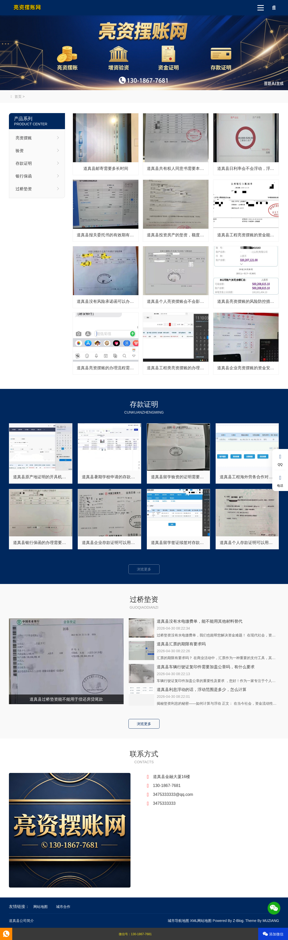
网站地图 (40, 907)
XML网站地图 (201, 921)
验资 (20, 150)
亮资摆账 (24, 138)
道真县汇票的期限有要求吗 (181, 644)
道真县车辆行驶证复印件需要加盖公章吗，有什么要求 (206, 667)
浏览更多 (144, 569)
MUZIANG (271, 921)
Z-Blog (238, 921)
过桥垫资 (24, 189)
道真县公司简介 (21, 921)
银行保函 (24, 176)
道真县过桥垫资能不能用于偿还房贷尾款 (66, 699)
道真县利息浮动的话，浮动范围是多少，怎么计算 (201, 689)
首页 (15, 96)
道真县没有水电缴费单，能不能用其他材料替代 (199, 621)
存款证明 (24, 163)
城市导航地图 (178, 921)
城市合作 (63, 907)
